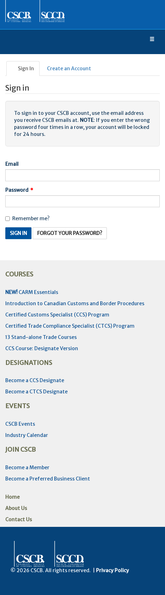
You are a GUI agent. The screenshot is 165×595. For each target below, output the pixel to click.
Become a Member (27, 467)
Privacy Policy (112, 570)
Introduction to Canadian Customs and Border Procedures (74, 303)
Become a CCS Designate (34, 380)
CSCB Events (20, 424)
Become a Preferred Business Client (47, 479)
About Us (16, 508)
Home (12, 497)
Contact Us (18, 519)
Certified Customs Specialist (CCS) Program (57, 315)
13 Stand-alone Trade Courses (41, 337)
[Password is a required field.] (82, 201)
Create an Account (69, 68)
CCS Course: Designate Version (41, 348)
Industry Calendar (26, 435)
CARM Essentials (31, 292)
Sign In (23, 68)
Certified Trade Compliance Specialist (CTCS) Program (70, 326)
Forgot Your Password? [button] (69, 233)
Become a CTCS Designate (36, 391)
